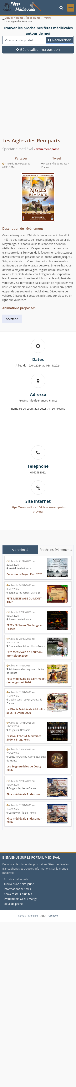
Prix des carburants (16, 879)
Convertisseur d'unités (18, 894)
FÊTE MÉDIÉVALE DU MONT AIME (24, 600)
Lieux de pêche (13, 904)
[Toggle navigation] (70, 8)
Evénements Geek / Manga (20, 899)
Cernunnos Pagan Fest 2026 (24, 574)
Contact (22, 915)
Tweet (57, 158)
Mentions (33, 915)
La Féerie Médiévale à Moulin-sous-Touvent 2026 (26, 711)
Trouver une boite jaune (19, 884)
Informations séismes (17, 889)
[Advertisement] (36, 98)
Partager (21, 158)
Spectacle (12, 319)
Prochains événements (55, 550)
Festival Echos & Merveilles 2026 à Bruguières (24, 737)
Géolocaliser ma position (38, 49)
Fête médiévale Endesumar (24, 794)
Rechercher (59, 40)
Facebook (53, 915)
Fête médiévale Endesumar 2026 (24, 820)
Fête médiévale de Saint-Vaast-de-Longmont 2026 (26, 680)
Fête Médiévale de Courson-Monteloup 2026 (25, 653)
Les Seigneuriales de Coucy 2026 (24, 768)
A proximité (20, 550)
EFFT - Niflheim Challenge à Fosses (24, 627)
